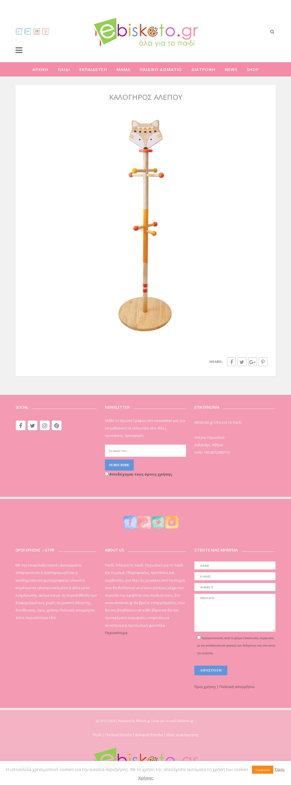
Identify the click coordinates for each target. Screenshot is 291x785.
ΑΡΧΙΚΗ (40, 69)
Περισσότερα (116, 632)
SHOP (253, 69)
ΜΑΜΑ (123, 69)
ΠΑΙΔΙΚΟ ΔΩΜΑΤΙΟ (161, 69)
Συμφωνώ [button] (262, 770)
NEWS (231, 69)
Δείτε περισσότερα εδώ (36, 617)
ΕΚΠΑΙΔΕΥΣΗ (93, 69)
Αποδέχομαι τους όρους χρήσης (138, 474)
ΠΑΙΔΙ (64, 69)
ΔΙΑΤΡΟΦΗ (203, 69)
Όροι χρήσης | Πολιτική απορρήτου (224, 686)
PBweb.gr (143, 721)
